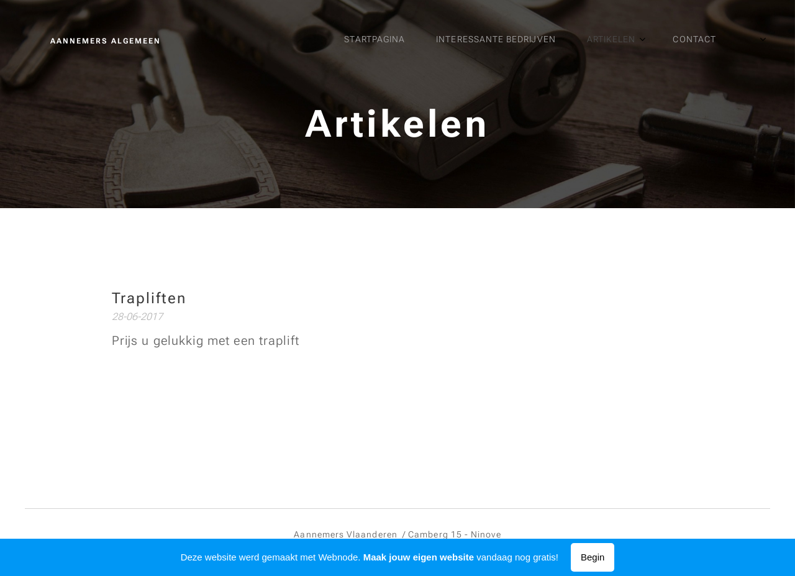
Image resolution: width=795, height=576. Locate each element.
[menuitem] (548, 40)
